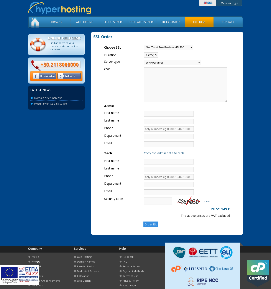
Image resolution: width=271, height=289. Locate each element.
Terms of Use (130, 276)
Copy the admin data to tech (156, 160)
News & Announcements (45, 280)
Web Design (84, 280)
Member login (229, 3)
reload (199, 207)
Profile (35, 256)
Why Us (35, 261)
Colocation (83, 276)
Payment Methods (133, 271)
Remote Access (131, 266)
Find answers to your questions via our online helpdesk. (64, 46)
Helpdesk (128, 256)
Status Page (129, 285)
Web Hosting (84, 256)
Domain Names (86, 261)
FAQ (125, 261)
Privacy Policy (131, 280)
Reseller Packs (85, 266)
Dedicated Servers (88, 271)
